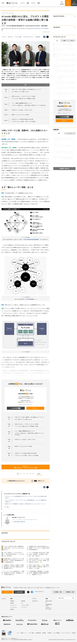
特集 (39, 3)
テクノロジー (24, 607)
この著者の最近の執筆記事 (18, 521)
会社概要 (49, 632)
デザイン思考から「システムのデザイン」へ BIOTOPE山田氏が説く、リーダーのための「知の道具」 (14, 554)
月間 (72, 40)
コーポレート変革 (25, 605)
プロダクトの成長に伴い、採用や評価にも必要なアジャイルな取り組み (29, 105)
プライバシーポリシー (65, 632)
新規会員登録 (15, 408)
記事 (28, 3)
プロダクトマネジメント (28, 36)
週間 (64, 40)
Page (6, 97)
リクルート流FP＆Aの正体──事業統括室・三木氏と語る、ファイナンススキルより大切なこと (14, 548)
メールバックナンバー (25, 404)
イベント (33, 3)
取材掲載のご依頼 (70, 592)
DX (22, 603)
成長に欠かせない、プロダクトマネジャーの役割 (23, 96)
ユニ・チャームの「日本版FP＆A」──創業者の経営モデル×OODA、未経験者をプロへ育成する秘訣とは (14, 573)
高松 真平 (19, 28)
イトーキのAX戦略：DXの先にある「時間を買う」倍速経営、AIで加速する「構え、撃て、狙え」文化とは (39, 554)
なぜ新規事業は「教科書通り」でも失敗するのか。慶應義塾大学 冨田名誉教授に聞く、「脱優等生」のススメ (39, 573)
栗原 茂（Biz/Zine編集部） (43, 28)
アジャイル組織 (18, 36)
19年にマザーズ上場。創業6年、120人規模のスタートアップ (26, 89)
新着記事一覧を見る (64, 168)
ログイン (35, 408)
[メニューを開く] (3, 3)
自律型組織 (37, 36)
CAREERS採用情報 (30, 299)
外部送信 (73, 632)
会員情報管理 (38, 632)
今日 (57, 40)
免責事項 (44, 632)
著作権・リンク (24, 632)
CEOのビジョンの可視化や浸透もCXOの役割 (22, 119)
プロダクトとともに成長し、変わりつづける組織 (23, 121)
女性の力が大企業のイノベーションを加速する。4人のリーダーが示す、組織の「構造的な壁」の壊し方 (39, 560)
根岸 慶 (11, 28)
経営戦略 (23, 601)
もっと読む (6, 507)
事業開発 (12, 601)
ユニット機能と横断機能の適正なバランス (22, 103)
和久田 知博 (33, 28)
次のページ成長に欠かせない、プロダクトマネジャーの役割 (25, 467)
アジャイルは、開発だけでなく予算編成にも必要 (23, 98)
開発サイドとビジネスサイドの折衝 (20, 114)
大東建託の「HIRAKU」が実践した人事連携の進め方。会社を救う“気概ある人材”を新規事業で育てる (14, 567)
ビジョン (4, 36)
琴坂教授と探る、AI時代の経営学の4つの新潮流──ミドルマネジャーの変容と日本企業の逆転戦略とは (39, 548)
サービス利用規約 (56, 632)
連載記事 (12, 609)
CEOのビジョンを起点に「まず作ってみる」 (22, 110)
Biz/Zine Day (35, 601)
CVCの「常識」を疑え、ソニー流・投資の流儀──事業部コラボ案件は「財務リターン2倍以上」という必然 (39, 567)
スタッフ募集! (31, 632)
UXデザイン (10, 36)
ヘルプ (17, 632)
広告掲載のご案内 (58, 592)
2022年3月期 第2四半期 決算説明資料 (31, 239)
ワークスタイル (13, 607)
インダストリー (13, 605)
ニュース (22, 3)
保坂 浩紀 (4, 28)
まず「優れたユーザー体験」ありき (20, 91)
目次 (36, 85)
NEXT (39, 473)
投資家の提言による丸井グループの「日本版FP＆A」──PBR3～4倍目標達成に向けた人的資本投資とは (14, 560)
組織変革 (12, 603)
